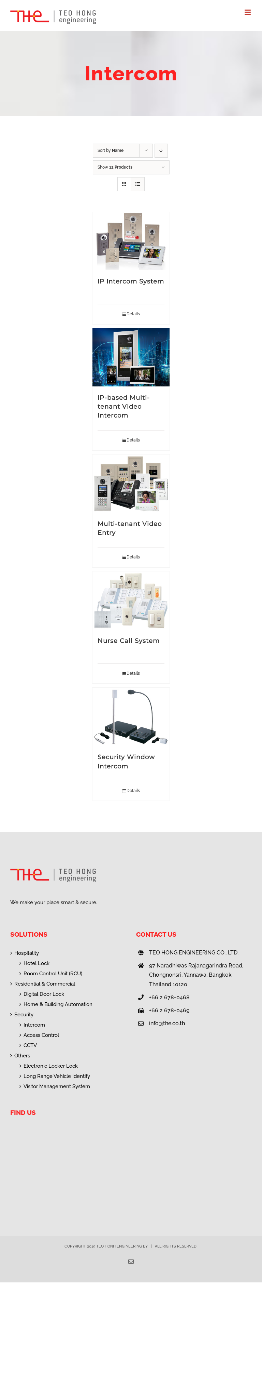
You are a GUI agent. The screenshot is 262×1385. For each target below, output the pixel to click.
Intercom (34, 1025)
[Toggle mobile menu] (248, 12)
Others (22, 1056)
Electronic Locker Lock (51, 1066)
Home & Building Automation (58, 1004)
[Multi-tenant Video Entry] (131, 483)
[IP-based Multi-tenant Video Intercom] (131, 357)
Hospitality (26, 953)
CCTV (30, 1045)
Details (133, 314)
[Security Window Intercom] (131, 717)
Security (23, 1015)
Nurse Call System (129, 641)
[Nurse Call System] (131, 600)
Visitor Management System (57, 1086)
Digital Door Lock (44, 994)
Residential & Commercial (44, 984)
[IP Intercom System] (131, 241)
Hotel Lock (36, 963)
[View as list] (137, 184)
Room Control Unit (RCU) (53, 974)
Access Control (41, 1035)
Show (115, 167)
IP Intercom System (131, 281)
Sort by (110, 150)
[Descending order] (161, 151)
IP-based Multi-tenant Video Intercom (124, 406)
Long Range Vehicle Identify (57, 1076)
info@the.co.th (167, 1023)
